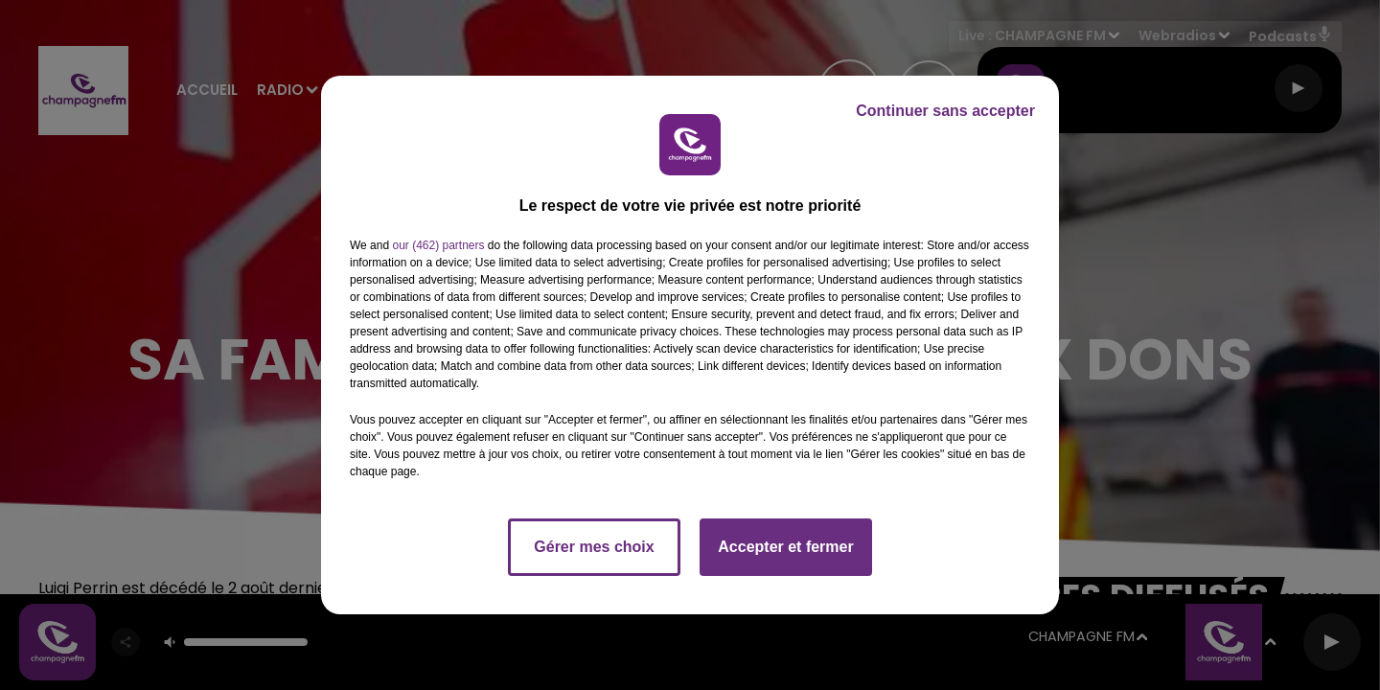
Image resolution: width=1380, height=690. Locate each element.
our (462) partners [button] (438, 245)
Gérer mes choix (594, 547)
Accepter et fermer (785, 547)
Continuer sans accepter (945, 111)
